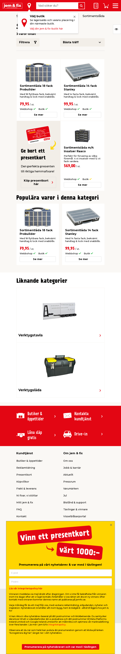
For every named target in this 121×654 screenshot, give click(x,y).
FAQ (19, 509)
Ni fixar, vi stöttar (27, 495)
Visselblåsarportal (74, 516)
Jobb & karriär (72, 467)
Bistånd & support (74, 502)
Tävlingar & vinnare (75, 509)
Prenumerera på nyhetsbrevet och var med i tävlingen (60, 646)
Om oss (68, 460)
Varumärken (71, 488)
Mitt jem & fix (24, 502)
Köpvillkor (22, 481)
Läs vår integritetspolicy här (25, 588)
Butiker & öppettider (29, 460)
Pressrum (69, 481)
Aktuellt (68, 474)
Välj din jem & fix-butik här (46, 28)
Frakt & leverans (26, 488)
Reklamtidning (25, 467)
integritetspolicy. (57, 624)
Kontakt (21, 516)
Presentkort (24, 474)
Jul (65, 495)
